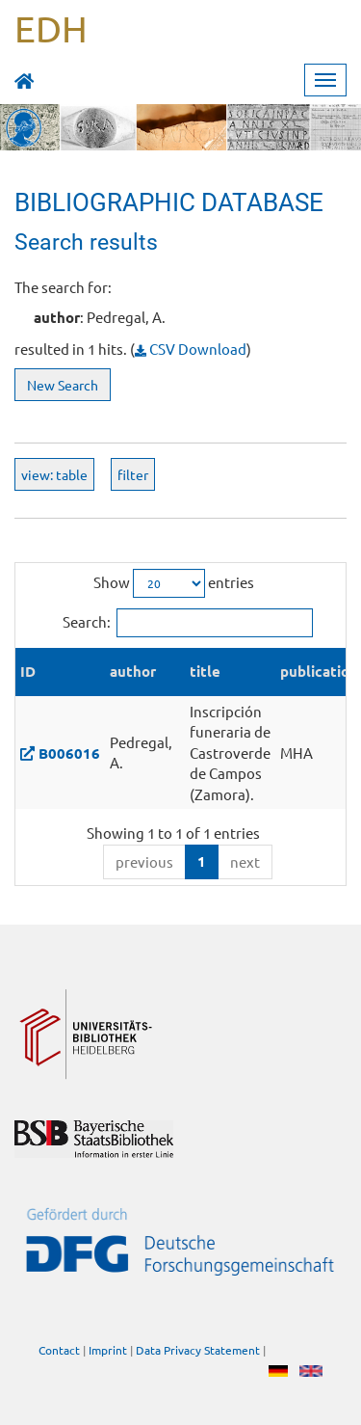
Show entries (173, 583)
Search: (188, 622)
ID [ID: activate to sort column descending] (28, 671)
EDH (51, 28)
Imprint (108, 1350)
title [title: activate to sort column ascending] (205, 671)
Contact (59, 1350)
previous (144, 861)
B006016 (69, 753)
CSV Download (190, 348)
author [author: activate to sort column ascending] (133, 671)
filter (132, 474)
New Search (62, 384)
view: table (54, 474)
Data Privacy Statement (198, 1350)
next (245, 861)
